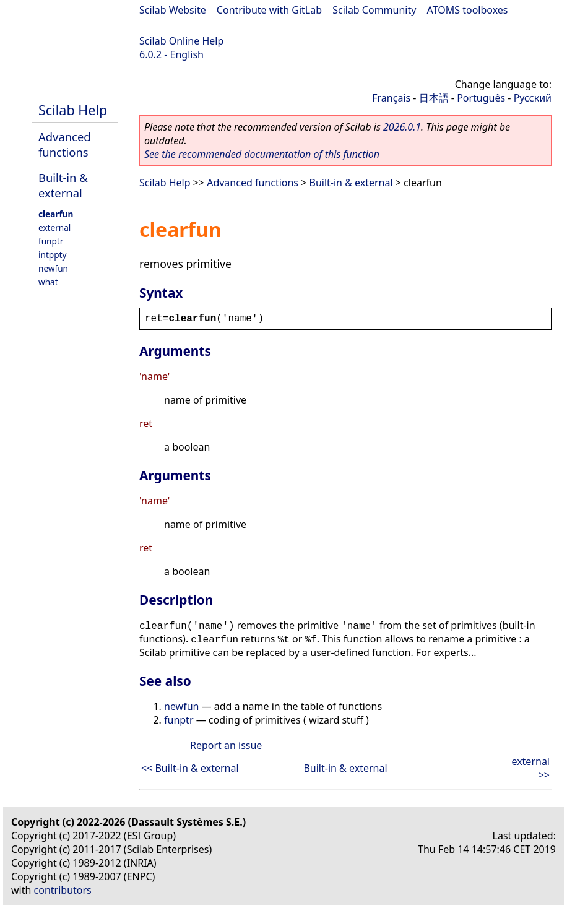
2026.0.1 (402, 127)
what (48, 282)
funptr (50, 241)
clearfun (55, 214)
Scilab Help (72, 110)
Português (481, 98)
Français (391, 98)
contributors (63, 890)
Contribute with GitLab (269, 10)
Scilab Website (172, 10)
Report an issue (226, 745)
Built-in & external (63, 185)
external (54, 227)
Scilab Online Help (181, 41)
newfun (53, 268)
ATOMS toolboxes (467, 10)
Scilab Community (374, 10)
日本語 (434, 98)
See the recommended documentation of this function (261, 154)
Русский (533, 98)
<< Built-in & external (190, 768)
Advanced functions (64, 144)
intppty (52, 255)
